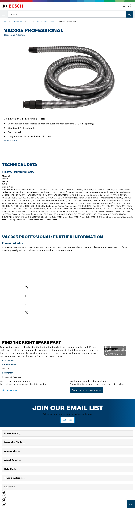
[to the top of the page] (131, 504)
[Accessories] (19, 451)
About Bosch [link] (11, 460)
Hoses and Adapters (45, 22)
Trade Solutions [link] (13, 477)
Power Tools (18, 22)
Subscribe (67, 420)
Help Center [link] (11, 469)
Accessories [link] (11, 451)
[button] (4, 492)
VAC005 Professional (67, 22)
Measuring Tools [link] (13, 442)
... (30, 22)
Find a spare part (35, 326)
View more (12, 140)
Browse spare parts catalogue (86, 390)
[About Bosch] (20, 460)
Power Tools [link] (11, 433)
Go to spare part (10, 390)
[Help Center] (19, 469)
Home (5, 22)
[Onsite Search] (129, 14)
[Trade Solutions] (23, 478)
